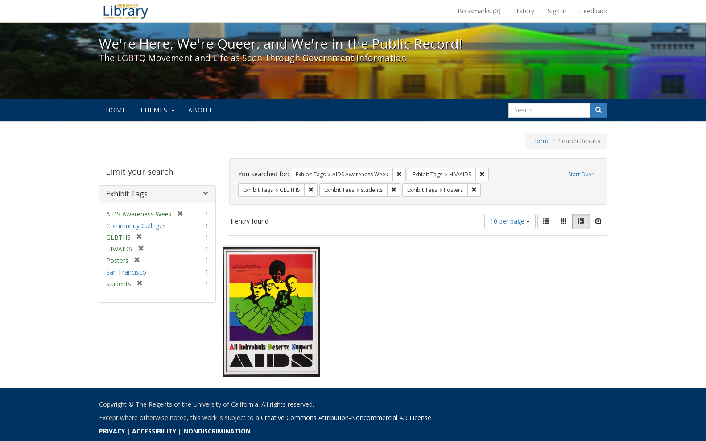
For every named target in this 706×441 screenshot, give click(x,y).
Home (116, 110)
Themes (157, 110)
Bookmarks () (479, 11)
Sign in (557, 11)
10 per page (510, 221)
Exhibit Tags (127, 194)
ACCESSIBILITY (154, 431)
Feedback (593, 11)
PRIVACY (112, 431)
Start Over (581, 174)
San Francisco (126, 272)
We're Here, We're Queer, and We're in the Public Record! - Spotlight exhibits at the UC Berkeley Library (125, 11)
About (200, 110)
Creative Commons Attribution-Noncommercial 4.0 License (346, 417)
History (524, 11)
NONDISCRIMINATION (217, 431)
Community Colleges (136, 225)
